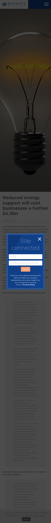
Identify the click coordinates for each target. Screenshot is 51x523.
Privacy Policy (29, 285)
